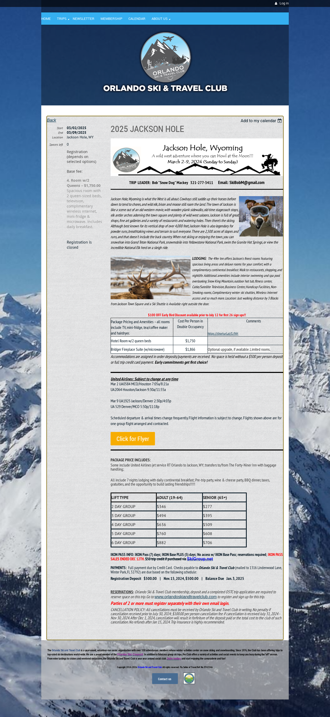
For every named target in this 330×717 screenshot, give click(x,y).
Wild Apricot (244, 707)
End (60, 133)
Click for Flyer (133, 439)
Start (60, 128)
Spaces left (56, 144)
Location (57, 137)
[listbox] (262, 121)
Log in (284, 3)
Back (51, 120)
